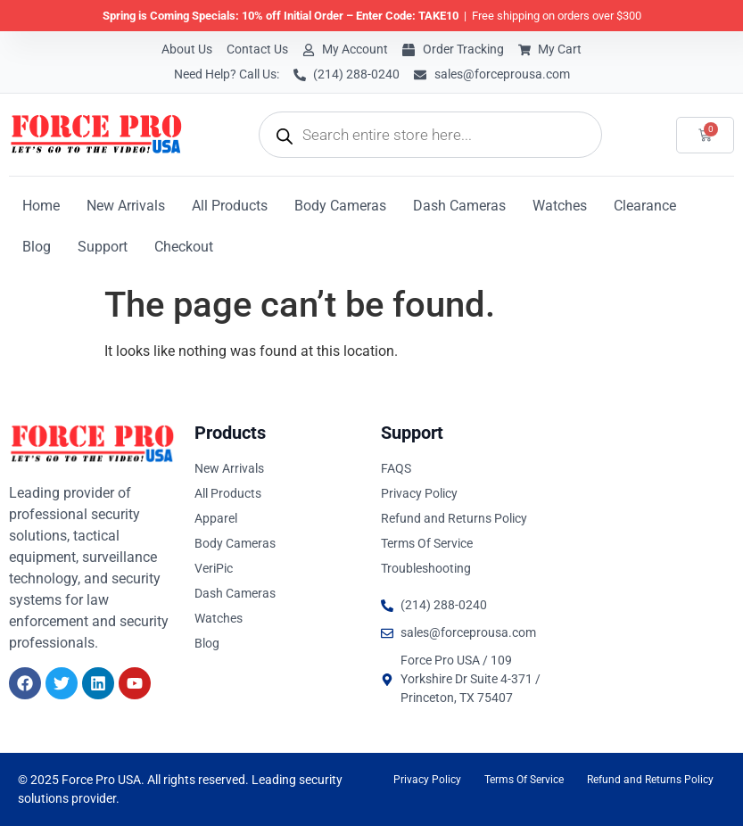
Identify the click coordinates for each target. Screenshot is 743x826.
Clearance (645, 205)
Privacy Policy (427, 779)
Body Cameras (340, 205)
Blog (36, 246)
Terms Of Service (524, 779)
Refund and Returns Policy (650, 779)
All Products (230, 205)
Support (103, 246)
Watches (559, 205)
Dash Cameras (459, 205)
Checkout (183, 246)
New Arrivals (126, 205)
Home (41, 205)
